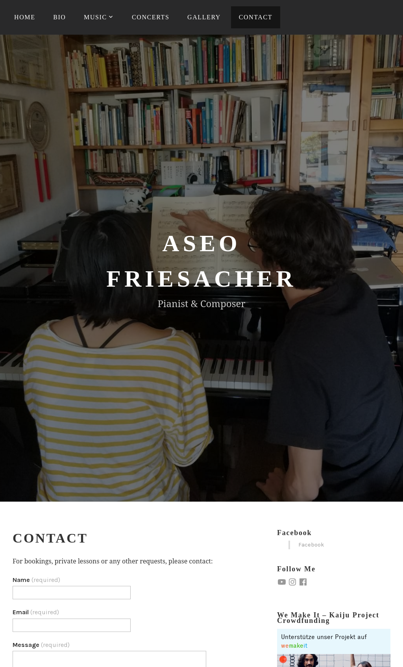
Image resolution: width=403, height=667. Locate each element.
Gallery (204, 17)
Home (24, 17)
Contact (255, 17)
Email (36, 612)
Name (36, 580)
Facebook (294, 533)
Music (95, 17)
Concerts (150, 17)
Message (41, 644)
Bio (59, 17)
